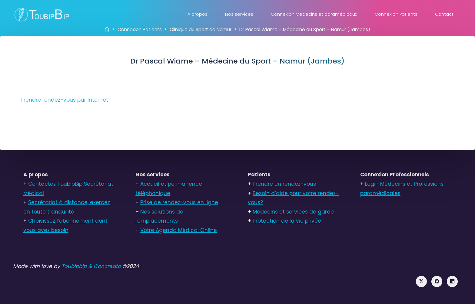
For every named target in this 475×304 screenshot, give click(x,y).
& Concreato (104, 266)
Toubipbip (74, 266)
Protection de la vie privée (287, 220)
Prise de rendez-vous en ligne (179, 202)
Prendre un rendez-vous (284, 184)
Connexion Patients (140, 29)
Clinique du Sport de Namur (200, 29)
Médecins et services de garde (293, 211)
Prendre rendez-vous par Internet (64, 99)
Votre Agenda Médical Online (178, 230)
